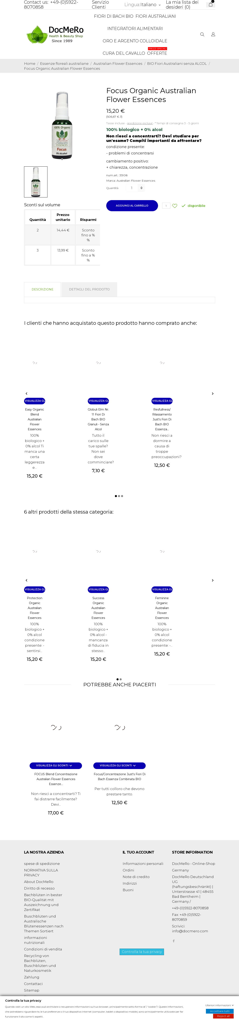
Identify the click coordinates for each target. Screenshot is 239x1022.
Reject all (223, 1015)
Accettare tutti (220, 1011)
